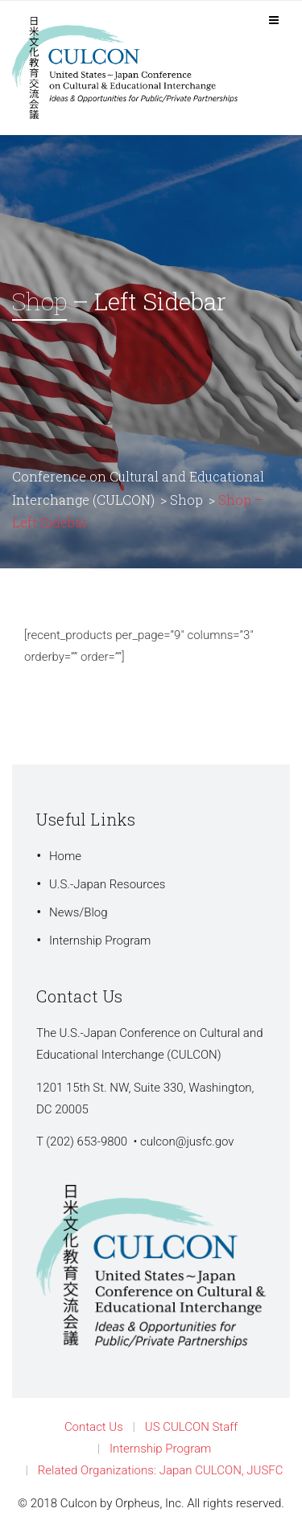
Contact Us (93, 1427)
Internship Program (100, 940)
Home (65, 856)
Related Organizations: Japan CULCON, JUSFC (160, 1470)
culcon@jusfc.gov (187, 1141)
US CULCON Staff (191, 1427)
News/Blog (78, 912)
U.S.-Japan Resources (107, 884)
